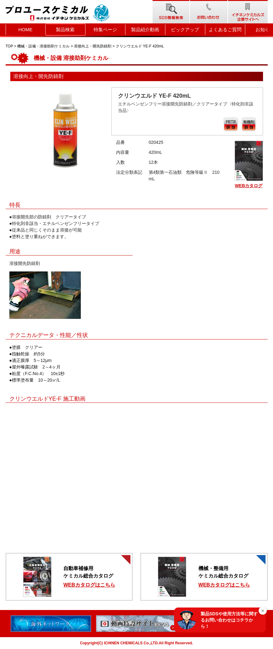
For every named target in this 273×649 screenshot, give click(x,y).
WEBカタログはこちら (89, 585)
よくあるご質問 (225, 29)
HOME (25, 29)
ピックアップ (185, 29)
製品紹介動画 (145, 29)
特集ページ (105, 29)
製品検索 (65, 29)
